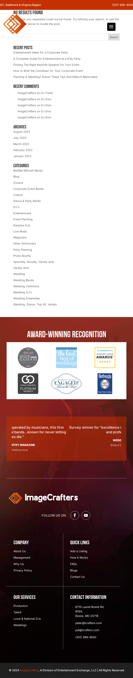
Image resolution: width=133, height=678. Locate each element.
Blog (16, 176)
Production (21, 606)
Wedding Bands (23, 280)
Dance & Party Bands (27, 201)
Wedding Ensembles (26, 298)
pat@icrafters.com (87, 630)
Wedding (19, 274)
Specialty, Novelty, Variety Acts (33, 262)
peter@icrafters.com (88, 623)
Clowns (18, 182)
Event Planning (23, 219)
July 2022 (19, 137)
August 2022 (21, 131)
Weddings (20, 625)
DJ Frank (47, 93)
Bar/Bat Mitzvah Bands (28, 170)
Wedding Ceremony (26, 286)
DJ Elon (46, 99)
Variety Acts (21, 268)
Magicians (19, 237)
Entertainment (22, 213)
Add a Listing (78, 551)
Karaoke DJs (21, 225)
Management (22, 557)
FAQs (73, 564)
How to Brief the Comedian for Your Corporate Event (48, 71)
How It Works (79, 557)
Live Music (20, 231)
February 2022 (23, 150)
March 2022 (21, 144)
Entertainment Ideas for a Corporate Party (40, 52)
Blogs (73, 570)
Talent (17, 612)
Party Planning (22, 249)
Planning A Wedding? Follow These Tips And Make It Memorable (55, 77)
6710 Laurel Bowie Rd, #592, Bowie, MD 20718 (89, 611)
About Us (20, 551)
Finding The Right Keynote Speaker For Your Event (46, 64)
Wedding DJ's (22, 292)
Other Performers (24, 243)
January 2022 (22, 156)
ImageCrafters (27, 93)
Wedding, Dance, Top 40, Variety (35, 304)
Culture (18, 195)
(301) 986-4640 (122, 5)
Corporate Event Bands (28, 189)
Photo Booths (22, 255)
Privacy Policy (23, 570)
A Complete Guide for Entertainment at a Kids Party (47, 58)
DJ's (16, 207)
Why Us (19, 564)
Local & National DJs (27, 618)
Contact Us (77, 577)
